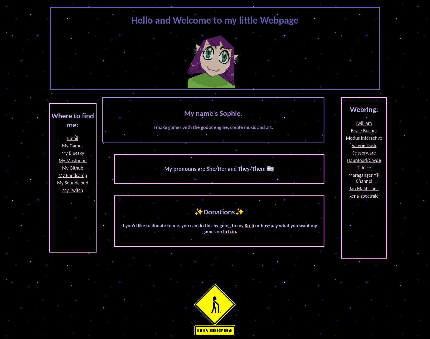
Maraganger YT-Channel (364, 178)
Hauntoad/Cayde (364, 160)
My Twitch (72, 190)
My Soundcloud (72, 183)
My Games (72, 146)
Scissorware (364, 153)
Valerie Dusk (364, 145)
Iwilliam (364, 123)
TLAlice (364, 168)
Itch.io (229, 232)
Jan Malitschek (364, 189)
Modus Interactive (364, 138)
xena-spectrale (364, 196)
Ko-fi (249, 226)
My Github (72, 168)
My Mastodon (73, 161)
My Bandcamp (72, 175)
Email (72, 138)
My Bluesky (72, 153)
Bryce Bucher (364, 131)
